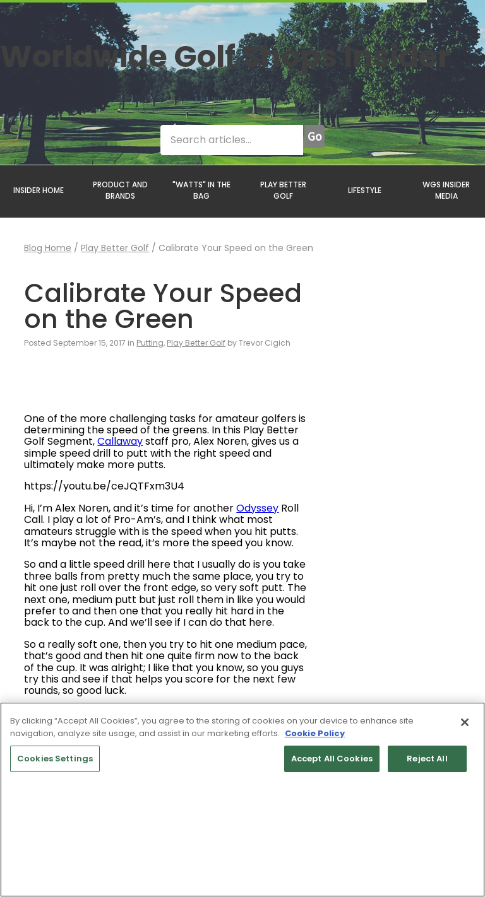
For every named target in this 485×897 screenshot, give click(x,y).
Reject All (427, 759)
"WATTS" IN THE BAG (201, 190)
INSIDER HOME (38, 190)
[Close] (465, 722)
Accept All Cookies (332, 759)
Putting (150, 342)
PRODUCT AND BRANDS (120, 190)
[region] (242, 799)
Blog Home (47, 248)
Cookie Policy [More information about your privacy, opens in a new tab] (315, 733)
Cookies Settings (55, 759)
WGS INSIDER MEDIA (446, 190)
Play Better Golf (115, 248)
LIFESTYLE (364, 190)
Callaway (120, 441)
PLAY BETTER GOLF (283, 190)
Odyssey (257, 508)
